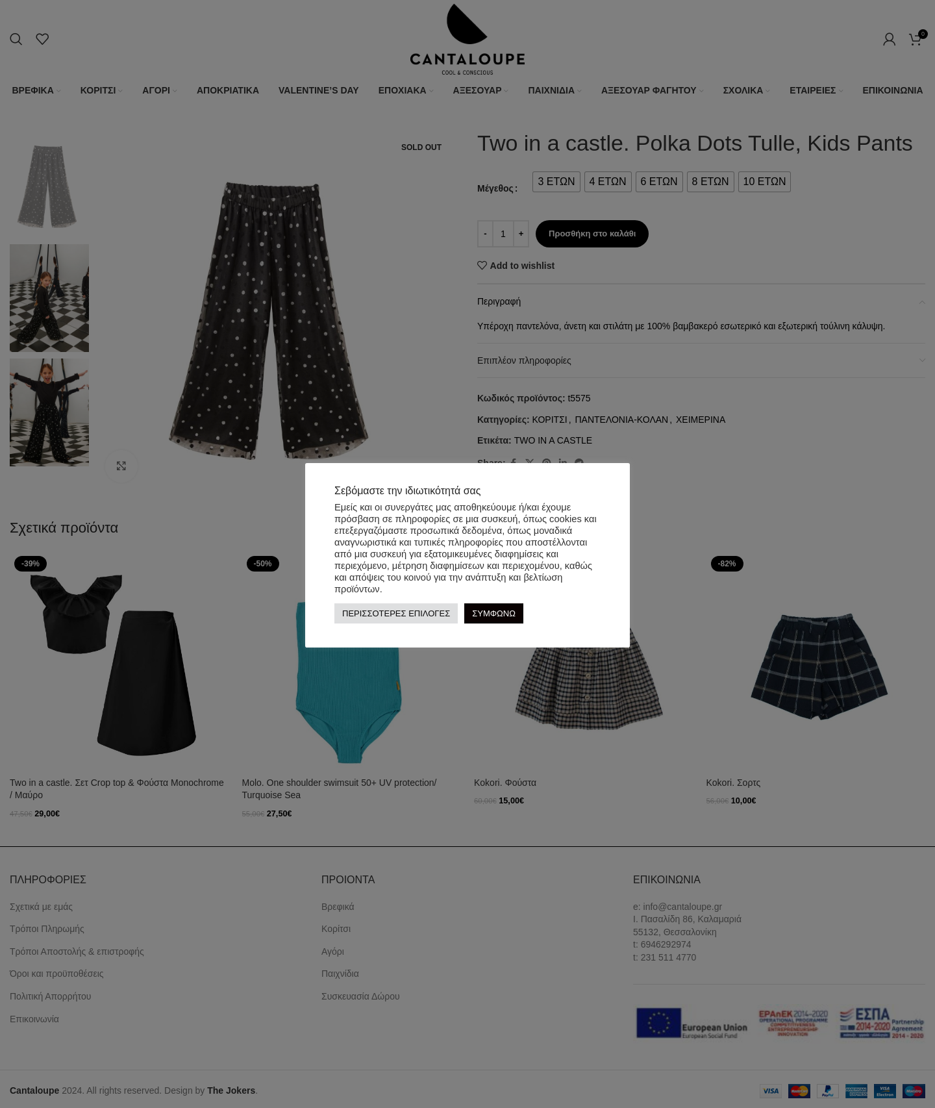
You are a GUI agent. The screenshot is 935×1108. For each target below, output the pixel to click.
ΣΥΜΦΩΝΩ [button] (494, 613)
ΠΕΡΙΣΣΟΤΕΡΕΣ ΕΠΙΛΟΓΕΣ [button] (396, 613)
